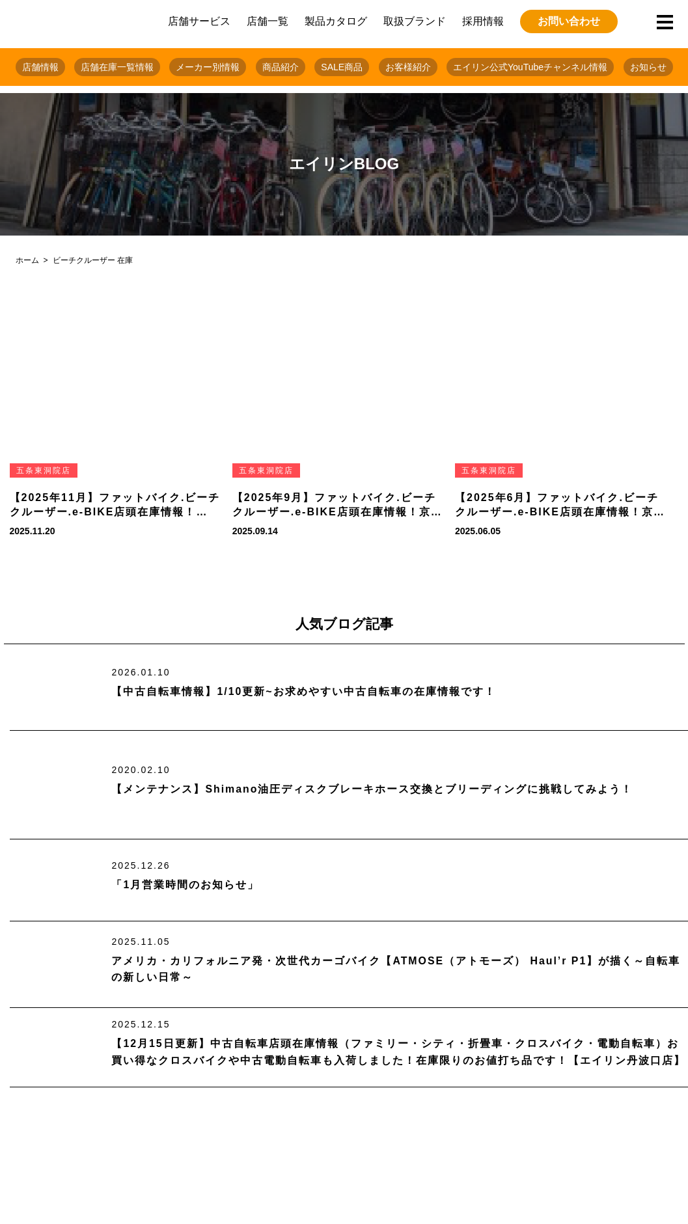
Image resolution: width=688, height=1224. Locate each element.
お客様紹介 (408, 67)
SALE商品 (342, 67)
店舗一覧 (267, 21)
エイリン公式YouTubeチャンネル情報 (530, 67)
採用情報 (483, 21)
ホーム (27, 260)
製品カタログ (336, 21)
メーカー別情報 (208, 67)
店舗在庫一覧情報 (117, 67)
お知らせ (648, 67)
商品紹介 (280, 67)
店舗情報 (40, 67)
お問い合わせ (569, 21)
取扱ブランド (414, 21)
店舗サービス (199, 21)
